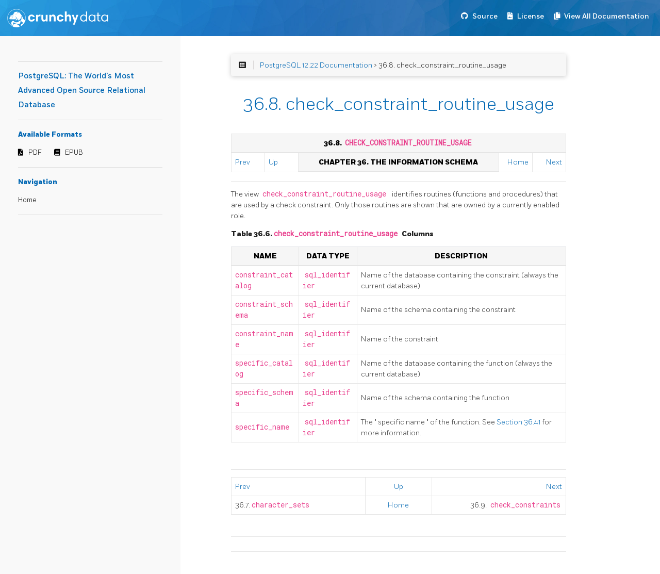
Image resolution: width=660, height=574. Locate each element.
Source (485, 16)
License (530, 16)
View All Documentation (606, 16)
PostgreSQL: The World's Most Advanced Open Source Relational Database (81, 90)
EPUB (74, 153)
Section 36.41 (519, 422)
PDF (35, 153)
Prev (242, 162)
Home (27, 200)
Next (554, 162)
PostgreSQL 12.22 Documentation (316, 65)
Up (273, 162)
